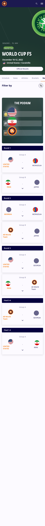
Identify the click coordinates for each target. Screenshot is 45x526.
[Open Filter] (41, 85)
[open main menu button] (42, 3)
